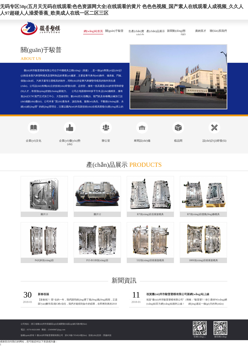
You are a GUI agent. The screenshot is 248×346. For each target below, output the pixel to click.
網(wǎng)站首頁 (93, 31)
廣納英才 (200, 30)
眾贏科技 (107, 335)
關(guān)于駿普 (114, 30)
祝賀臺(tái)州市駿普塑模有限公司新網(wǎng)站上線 (177, 294)
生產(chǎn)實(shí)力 (136, 33)
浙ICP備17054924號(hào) (76, 335)
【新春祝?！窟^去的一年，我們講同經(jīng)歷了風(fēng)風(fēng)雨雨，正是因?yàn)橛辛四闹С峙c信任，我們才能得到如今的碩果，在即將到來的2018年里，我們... (77, 303)
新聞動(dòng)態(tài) (176, 32)
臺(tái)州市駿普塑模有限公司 (50, 335)
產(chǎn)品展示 (155, 31)
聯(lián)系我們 (218, 30)
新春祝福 (43, 294)
